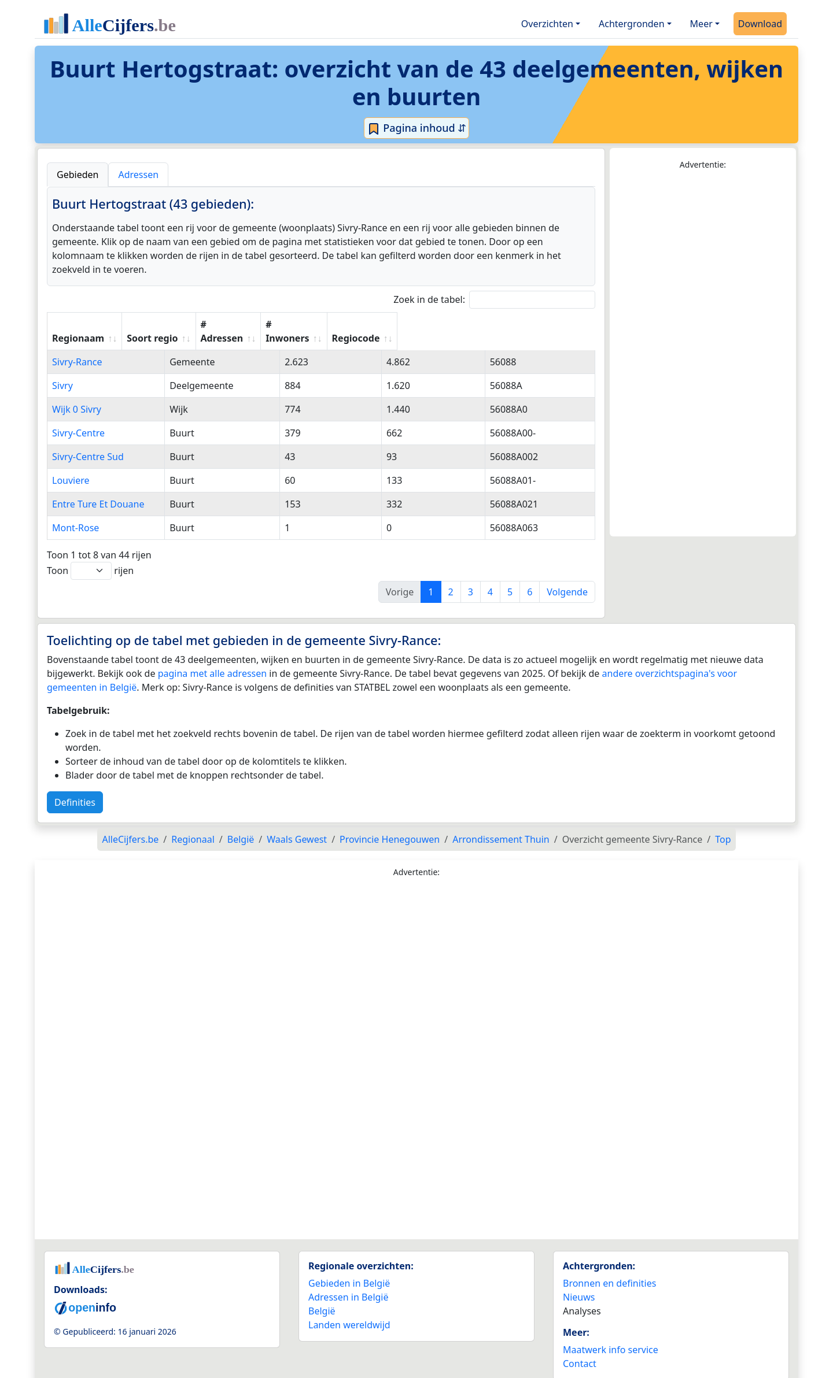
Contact (579, 1349)
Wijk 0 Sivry (76, 395)
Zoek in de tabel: (494, 300)
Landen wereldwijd (349, 1311)
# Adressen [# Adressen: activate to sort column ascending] (360, 324)
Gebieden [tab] (77, 174)
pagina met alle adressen (212, 659)
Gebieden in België (349, 1269)
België (322, 1297)
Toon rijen (90, 557)
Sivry (62, 371)
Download (760, 23)
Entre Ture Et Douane (98, 490)
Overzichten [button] (547, 23)
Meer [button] (701, 23)
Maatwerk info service (610, 1335)
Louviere (71, 466)
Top (723, 825)
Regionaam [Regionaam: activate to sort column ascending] (78, 324)
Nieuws (579, 1283)
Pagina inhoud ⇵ (417, 128)
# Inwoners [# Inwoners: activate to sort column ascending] (449, 324)
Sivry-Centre (78, 419)
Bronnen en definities (609, 1269)
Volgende (567, 578)
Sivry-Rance (77, 348)
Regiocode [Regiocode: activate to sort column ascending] (538, 324)
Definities (74, 788)
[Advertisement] (703, 353)
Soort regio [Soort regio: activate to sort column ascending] (270, 324)
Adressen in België (348, 1283)
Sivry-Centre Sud (88, 442)
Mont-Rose (75, 514)
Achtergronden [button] (632, 23)
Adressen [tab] (138, 174)
